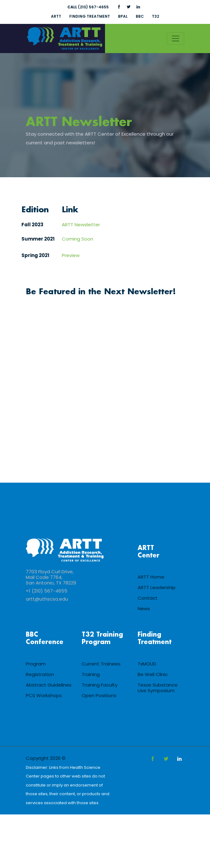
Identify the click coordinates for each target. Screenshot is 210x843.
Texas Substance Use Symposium (158, 688)
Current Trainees (101, 664)
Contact (148, 598)
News (144, 609)
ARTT (55, 16)
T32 (156, 16)
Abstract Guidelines (48, 685)
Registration (40, 675)
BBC (140, 16)
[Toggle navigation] (175, 38)
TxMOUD (147, 664)
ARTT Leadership (157, 588)
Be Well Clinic (153, 675)
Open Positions (99, 696)
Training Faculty (99, 685)
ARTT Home (151, 577)
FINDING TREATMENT (89, 16)
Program (36, 664)
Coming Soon (77, 239)
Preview (71, 255)
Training (91, 675)
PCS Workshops (44, 696)
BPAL (123, 16)
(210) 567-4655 (88, 7)
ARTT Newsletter (80, 122)
